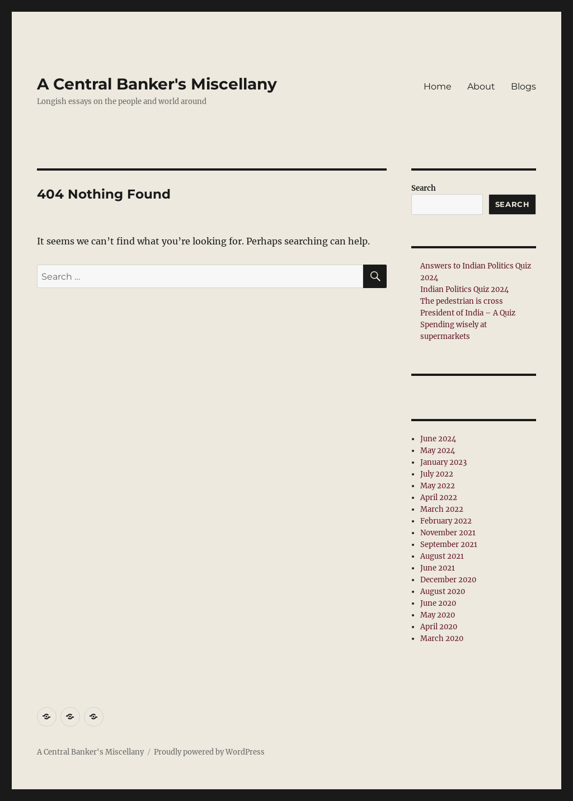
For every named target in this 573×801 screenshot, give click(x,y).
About (481, 86)
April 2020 (438, 627)
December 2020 (448, 580)
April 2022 (438, 497)
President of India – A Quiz (467, 313)
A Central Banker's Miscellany (157, 83)
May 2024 (437, 450)
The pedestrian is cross (461, 301)
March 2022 (441, 509)
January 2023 (443, 462)
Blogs (523, 86)
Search (423, 188)
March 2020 (441, 638)
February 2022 (446, 521)
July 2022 (436, 474)
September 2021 (448, 544)
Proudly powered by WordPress (209, 752)
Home (438, 86)
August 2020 (442, 591)
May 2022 (437, 486)
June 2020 (438, 603)
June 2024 (438, 439)
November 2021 (448, 533)
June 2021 (437, 568)
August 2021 (442, 556)
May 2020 (437, 615)
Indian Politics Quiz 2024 (464, 289)
